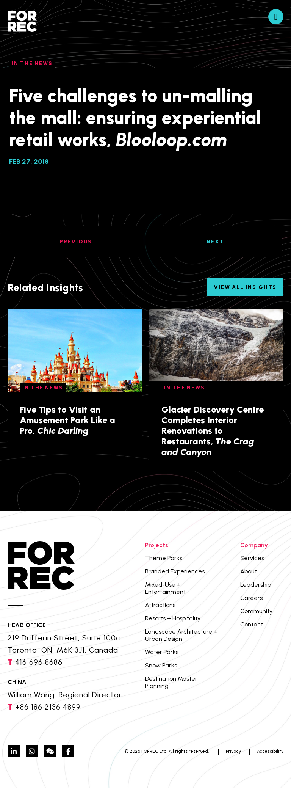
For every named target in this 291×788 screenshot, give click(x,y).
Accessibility (270, 751)
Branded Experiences (175, 571)
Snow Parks (161, 665)
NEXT (215, 242)
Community (256, 611)
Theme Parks (163, 558)
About (248, 571)
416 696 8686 (39, 662)
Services (252, 558)
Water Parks (161, 652)
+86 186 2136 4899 (48, 706)
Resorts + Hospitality (172, 618)
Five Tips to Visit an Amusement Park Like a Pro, (67, 420)
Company (254, 545)
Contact (251, 624)
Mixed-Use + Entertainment (165, 588)
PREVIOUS (75, 242)
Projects (156, 545)
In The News (32, 63)
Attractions (160, 605)
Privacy (233, 751)
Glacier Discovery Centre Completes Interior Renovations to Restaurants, (212, 430)
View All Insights (245, 287)
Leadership (255, 584)
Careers (251, 597)
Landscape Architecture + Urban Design (181, 635)
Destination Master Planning (171, 682)
